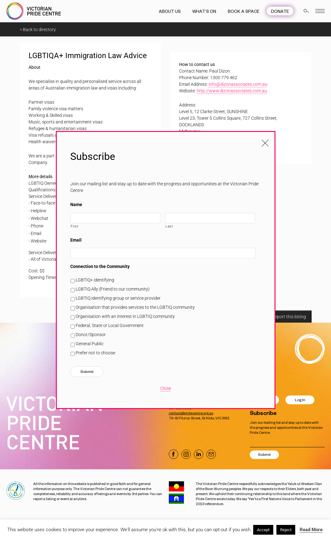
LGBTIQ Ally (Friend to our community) (113, 289)
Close (165, 388)
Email (76, 240)
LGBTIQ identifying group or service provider (118, 298)
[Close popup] (265, 141)
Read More (311, 529)
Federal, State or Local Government (110, 325)
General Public (90, 343)
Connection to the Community (100, 266)
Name (76, 204)
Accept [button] (263, 529)
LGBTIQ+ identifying (95, 279)
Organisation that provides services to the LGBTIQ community (135, 307)
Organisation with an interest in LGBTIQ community (125, 316)
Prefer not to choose (95, 352)
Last (169, 226)
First (74, 226)
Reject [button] (285, 529)
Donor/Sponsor (91, 334)
